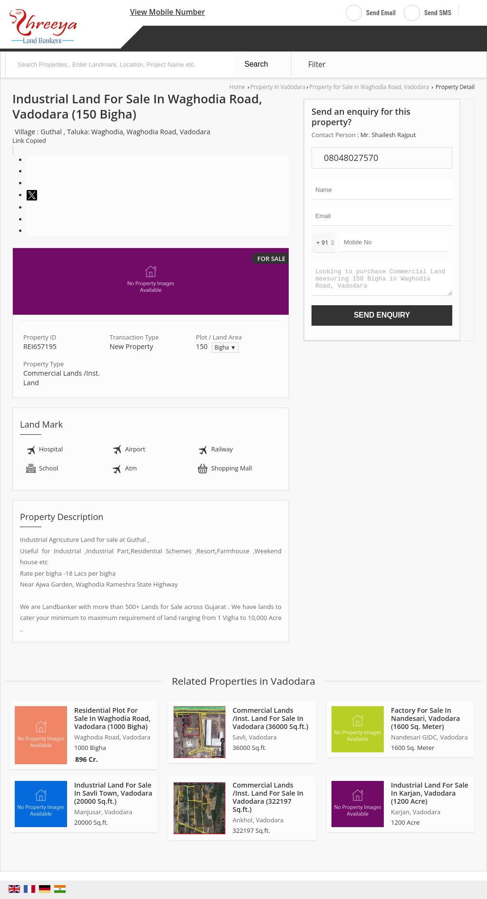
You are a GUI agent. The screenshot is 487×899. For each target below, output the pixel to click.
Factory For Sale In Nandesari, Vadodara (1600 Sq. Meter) (425, 718)
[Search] (470, 11)
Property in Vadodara (277, 86)
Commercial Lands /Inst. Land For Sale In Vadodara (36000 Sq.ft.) (270, 718)
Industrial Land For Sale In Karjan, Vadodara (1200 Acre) (429, 793)
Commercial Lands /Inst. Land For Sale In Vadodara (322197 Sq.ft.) (268, 797)
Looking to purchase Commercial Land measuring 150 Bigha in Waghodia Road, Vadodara (382, 281)
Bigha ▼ (225, 347)
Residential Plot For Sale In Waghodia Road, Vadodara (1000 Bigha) (112, 718)
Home (237, 86)
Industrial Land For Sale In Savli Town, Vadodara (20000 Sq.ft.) (113, 793)
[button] (167, 12)
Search (256, 64)
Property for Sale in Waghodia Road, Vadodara (369, 86)
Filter (317, 64)
